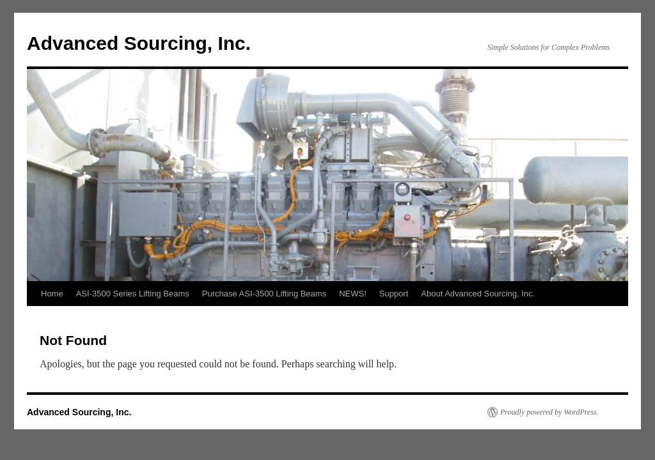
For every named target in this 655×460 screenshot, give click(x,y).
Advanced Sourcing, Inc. (139, 43)
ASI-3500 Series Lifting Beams (132, 293)
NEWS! (353, 293)
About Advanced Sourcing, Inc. (478, 293)
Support (394, 293)
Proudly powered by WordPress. (549, 412)
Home (52, 293)
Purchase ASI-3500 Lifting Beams (264, 293)
